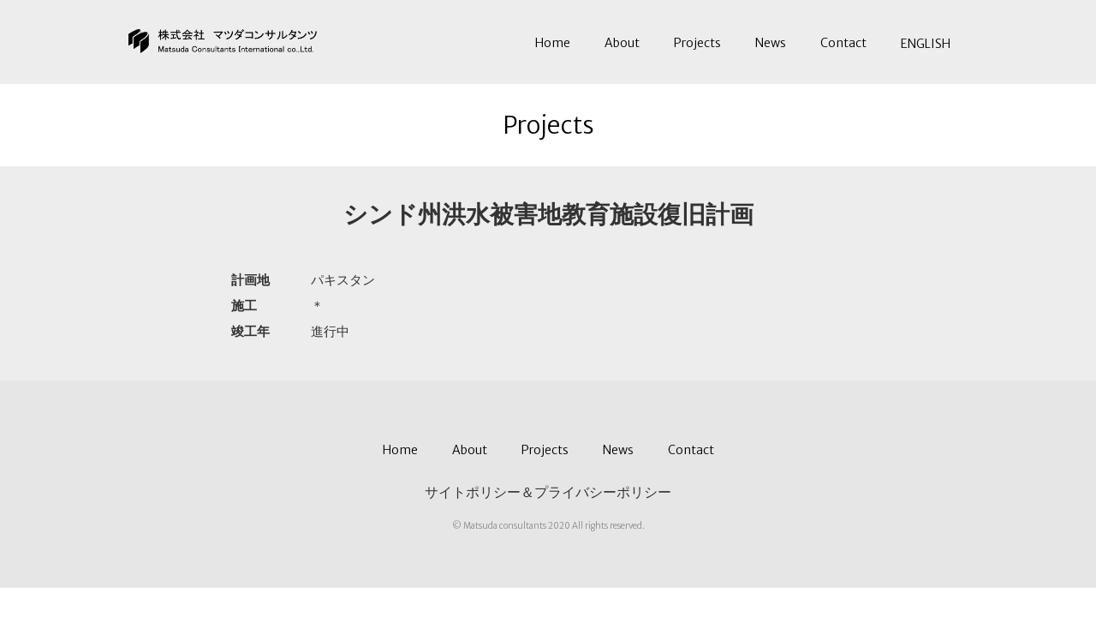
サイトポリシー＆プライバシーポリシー (548, 491)
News (770, 43)
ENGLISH (925, 43)
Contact (843, 43)
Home (552, 43)
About (622, 43)
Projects (697, 43)
